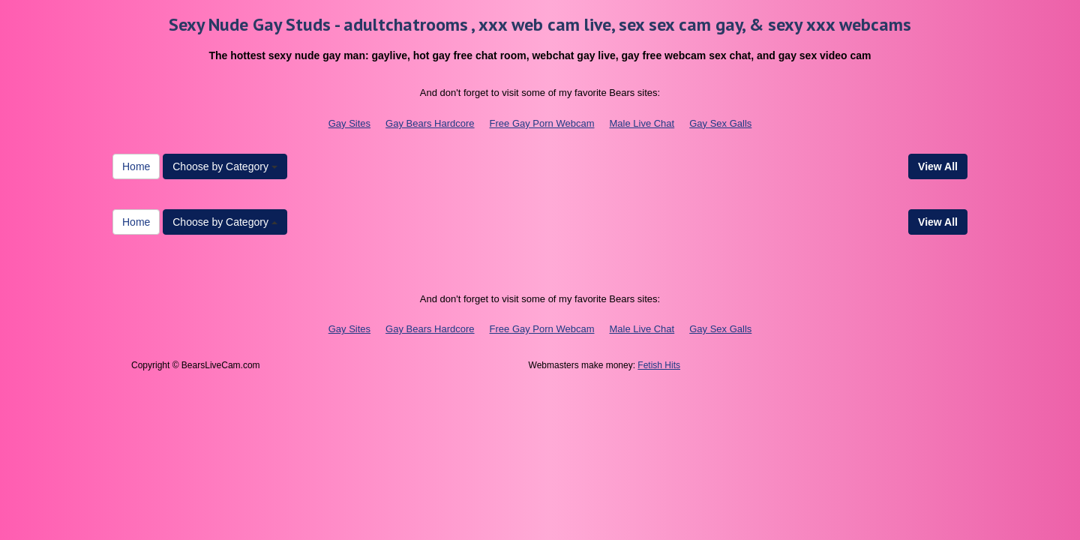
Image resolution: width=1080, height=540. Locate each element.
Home (136, 166)
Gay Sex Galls (720, 123)
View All (938, 166)
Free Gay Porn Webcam (542, 123)
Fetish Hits (659, 365)
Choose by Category (225, 166)
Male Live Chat (641, 123)
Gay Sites (349, 123)
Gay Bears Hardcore (430, 123)
